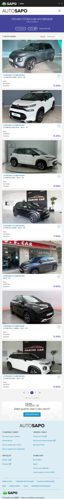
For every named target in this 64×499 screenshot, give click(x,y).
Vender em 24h (39, 436)
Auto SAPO (37, 460)
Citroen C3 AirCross (30, 76)
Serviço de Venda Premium (44, 441)
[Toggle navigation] (59, 10)
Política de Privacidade (46, 481)
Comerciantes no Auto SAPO (44, 472)
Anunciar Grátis (38, 445)
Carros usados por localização (13, 449)
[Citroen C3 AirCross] (32, 257)
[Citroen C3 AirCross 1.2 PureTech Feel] (32, 157)
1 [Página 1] (31, 393)
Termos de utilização (41, 468)
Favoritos (20, 29)
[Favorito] (59, 76)
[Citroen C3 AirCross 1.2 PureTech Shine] (32, 56)
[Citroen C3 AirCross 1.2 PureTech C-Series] (32, 307)
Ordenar (42, 36)
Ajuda (35, 464)
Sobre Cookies (14, 486)
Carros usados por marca (11, 445)
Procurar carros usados (11, 436)
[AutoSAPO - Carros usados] (14, 10)
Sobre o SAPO (7, 481)
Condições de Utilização (25, 481)
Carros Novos (7, 441)
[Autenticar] (59, 4)
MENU (22, 3)
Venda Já (6, 460)
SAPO (10, 493)
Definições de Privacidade (40, 486)
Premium (6, 464)
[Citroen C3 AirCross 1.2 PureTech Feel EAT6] (32, 106)
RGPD (4, 486)
